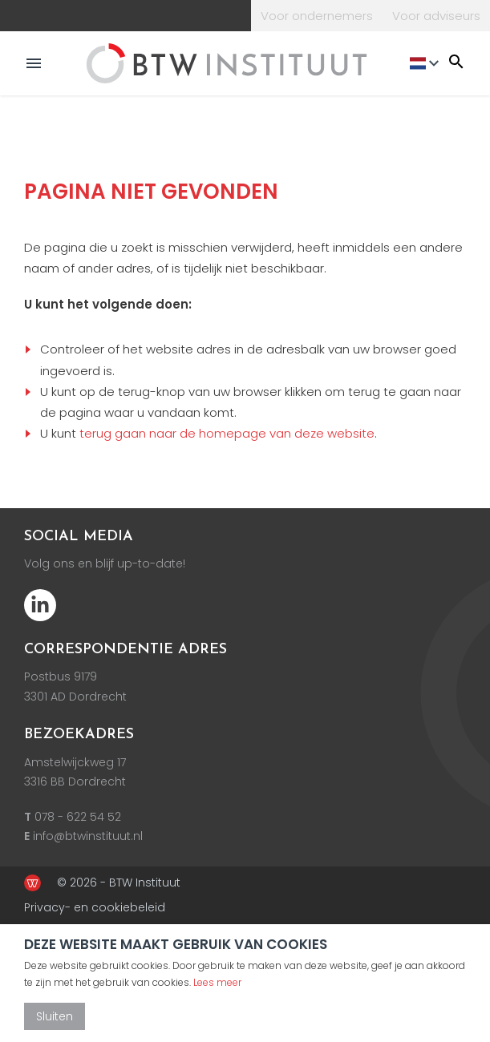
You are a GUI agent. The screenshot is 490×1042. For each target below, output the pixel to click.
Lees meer (217, 982)
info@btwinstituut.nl (88, 836)
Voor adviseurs (436, 15)
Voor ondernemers (317, 15)
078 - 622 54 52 (77, 817)
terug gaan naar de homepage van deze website (227, 433)
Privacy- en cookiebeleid (94, 907)
